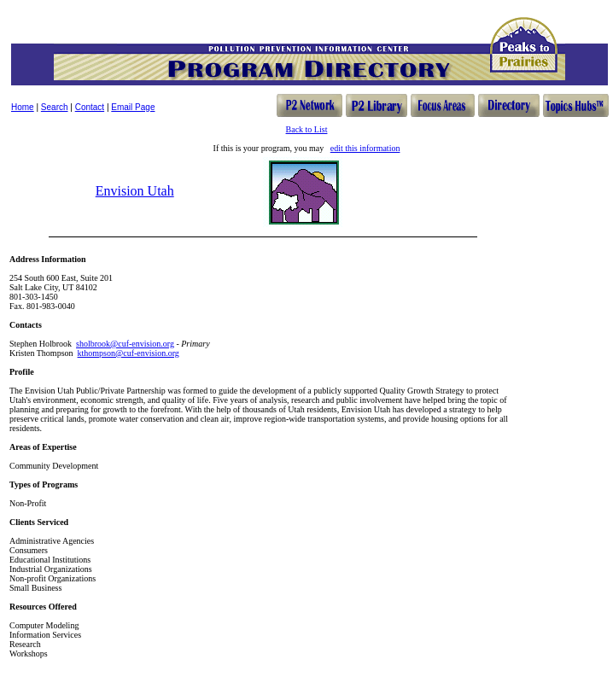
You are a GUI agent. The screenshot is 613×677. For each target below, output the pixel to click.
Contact (89, 107)
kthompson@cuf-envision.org (128, 353)
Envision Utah (135, 191)
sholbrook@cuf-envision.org (125, 343)
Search (54, 107)
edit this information (365, 148)
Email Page (133, 107)
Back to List (307, 129)
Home (22, 107)
